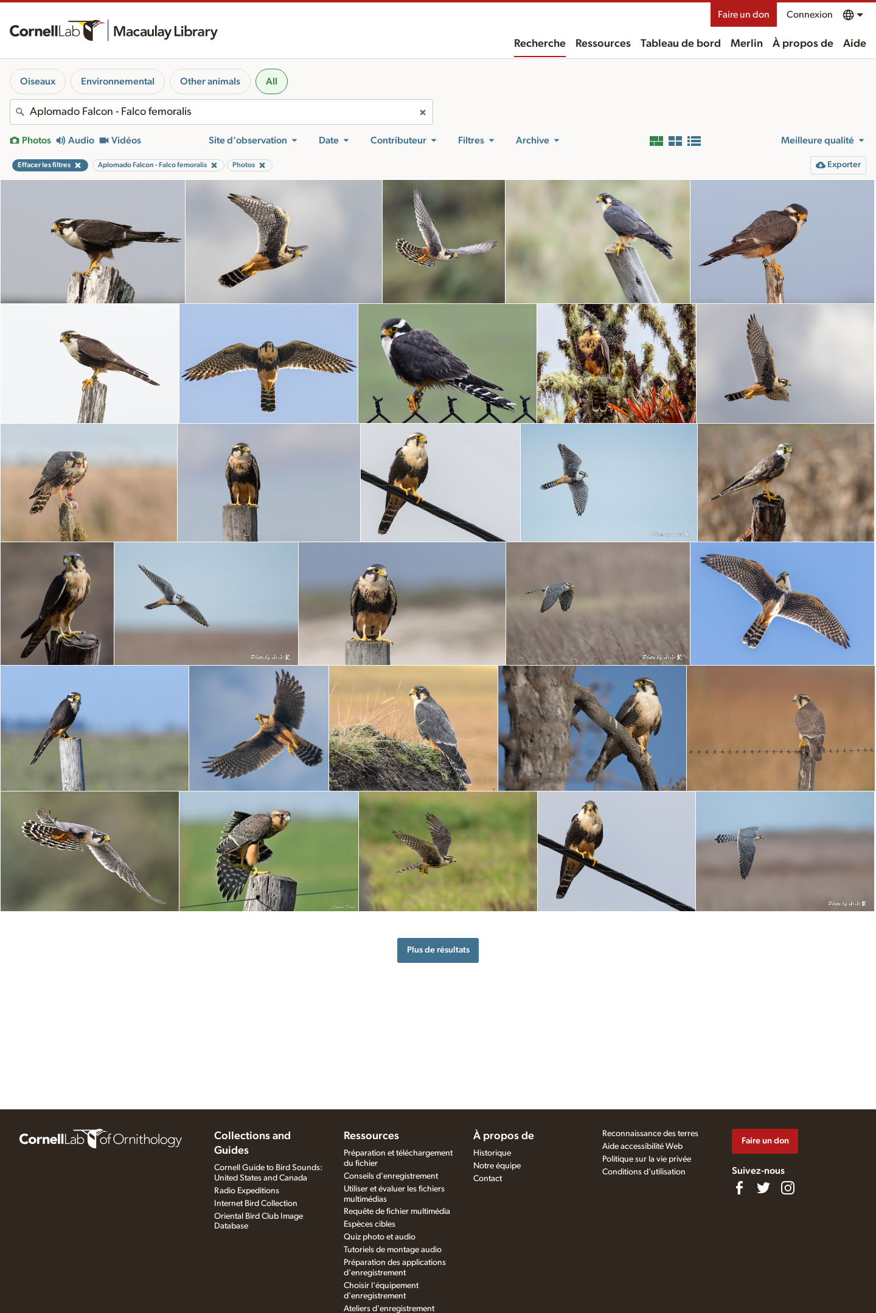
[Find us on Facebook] (739, 1187)
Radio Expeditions (246, 1191)
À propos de (803, 43)
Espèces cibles (369, 1224)
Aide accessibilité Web (642, 1146)
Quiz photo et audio (379, 1237)
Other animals (210, 81)
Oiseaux (37, 81)
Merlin (747, 43)
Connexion (810, 14)
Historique (492, 1153)
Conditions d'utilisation (644, 1172)
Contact (487, 1178)
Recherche (540, 43)
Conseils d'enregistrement (391, 1176)
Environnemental (118, 81)
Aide (854, 43)
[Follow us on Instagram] (787, 1187)
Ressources (603, 43)
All (271, 81)
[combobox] (221, 112)
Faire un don (744, 14)
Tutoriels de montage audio (393, 1250)
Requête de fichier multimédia (397, 1211)
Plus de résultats (438, 949)
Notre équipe (497, 1166)
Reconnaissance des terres (650, 1133)
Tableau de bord (681, 43)
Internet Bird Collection (255, 1203)
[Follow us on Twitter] (763, 1187)
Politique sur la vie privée (646, 1159)
